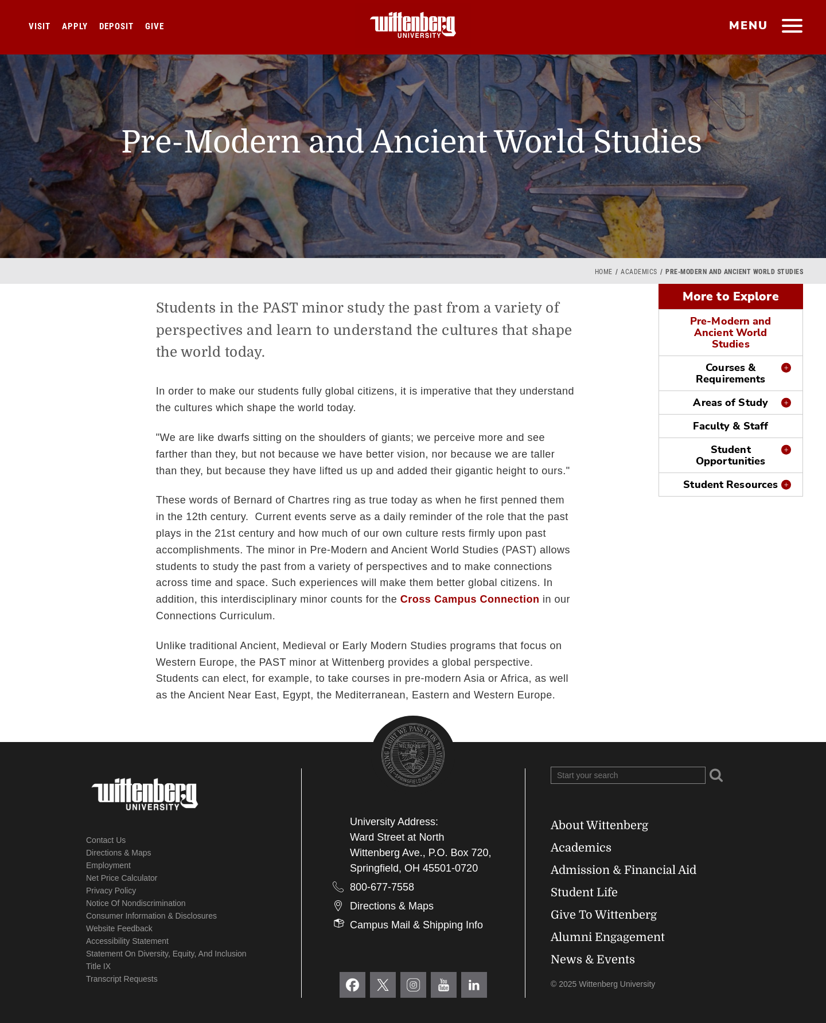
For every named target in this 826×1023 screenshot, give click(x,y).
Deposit (116, 26)
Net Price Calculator (122, 878)
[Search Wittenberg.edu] (628, 775)
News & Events (593, 959)
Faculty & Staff (730, 426)
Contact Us (106, 840)
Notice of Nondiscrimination (136, 903)
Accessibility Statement (127, 941)
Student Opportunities (730, 455)
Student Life (584, 892)
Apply (75, 26)
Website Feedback (119, 928)
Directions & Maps (118, 852)
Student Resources (730, 484)
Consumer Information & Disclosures (151, 915)
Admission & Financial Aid (623, 870)
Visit (39, 26)
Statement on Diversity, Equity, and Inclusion (166, 953)
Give (154, 26)
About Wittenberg (599, 825)
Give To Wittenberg (604, 915)
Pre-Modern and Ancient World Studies (731, 332)
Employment (108, 865)
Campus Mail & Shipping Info (416, 925)
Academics (639, 272)
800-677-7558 (382, 887)
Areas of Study (730, 402)
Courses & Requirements (730, 373)
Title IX (98, 966)
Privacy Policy (111, 890)
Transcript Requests (122, 978)
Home (604, 272)
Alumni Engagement (608, 937)
